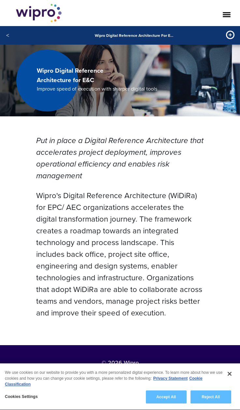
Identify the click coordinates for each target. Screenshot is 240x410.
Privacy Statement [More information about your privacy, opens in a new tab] (170, 379)
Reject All (211, 398)
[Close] (229, 375)
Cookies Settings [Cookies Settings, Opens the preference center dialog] (21, 397)
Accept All (166, 398)
